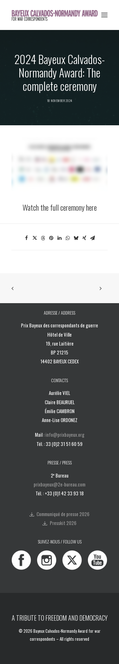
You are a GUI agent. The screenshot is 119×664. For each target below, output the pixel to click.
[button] (104, 15)
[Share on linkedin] (59, 238)
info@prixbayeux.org (64, 434)
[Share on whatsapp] (68, 238)
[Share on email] (92, 238)
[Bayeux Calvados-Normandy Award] (56, 15)
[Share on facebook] (26, 238)
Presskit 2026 (63, 522)
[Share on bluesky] (76, 238)
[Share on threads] (43, 238)
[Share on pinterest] (51, 238)
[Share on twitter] (35, 238)
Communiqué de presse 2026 (62, 513)
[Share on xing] (84, 238)
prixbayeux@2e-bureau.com (59, 484)
